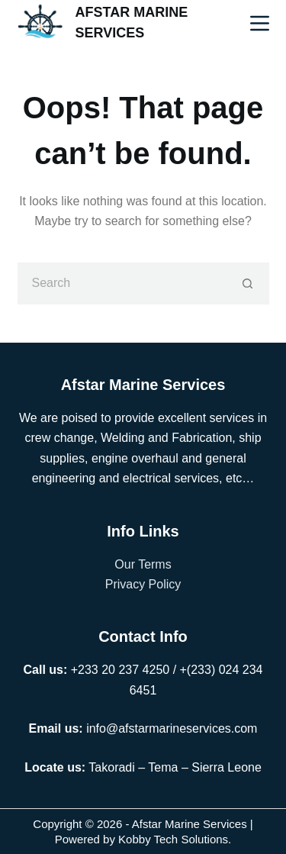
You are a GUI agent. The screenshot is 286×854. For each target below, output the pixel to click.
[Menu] (259, 23)
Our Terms (142, 564)
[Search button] (248, 284)
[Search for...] (122, 284)
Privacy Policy (143, 584)
